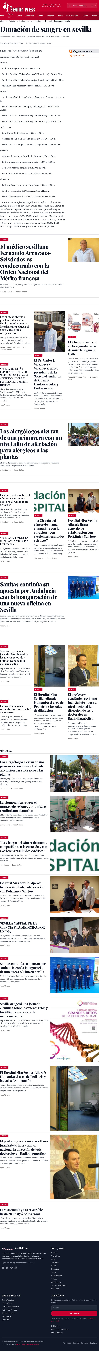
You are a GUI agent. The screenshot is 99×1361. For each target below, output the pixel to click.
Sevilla (19, 16)
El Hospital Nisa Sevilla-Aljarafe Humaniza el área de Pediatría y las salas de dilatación (48, 702)
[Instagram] (11, 1268)
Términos (84, 1343)
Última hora (10, 15)
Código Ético (7, 1303)
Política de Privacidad (10, 1307)
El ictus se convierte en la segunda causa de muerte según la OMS (82, 348)
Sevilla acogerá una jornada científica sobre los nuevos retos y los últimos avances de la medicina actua (14, 657)
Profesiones (24, 21)
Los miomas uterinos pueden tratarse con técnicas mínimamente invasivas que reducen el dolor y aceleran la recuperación (14, 325)
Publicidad (55, 1326)
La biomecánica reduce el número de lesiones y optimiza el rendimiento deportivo (15, 500)
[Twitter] (7, 1268)
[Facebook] (3, 1268)
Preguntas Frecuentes (60, 1329)
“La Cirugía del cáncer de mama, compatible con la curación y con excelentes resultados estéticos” (49, 530)
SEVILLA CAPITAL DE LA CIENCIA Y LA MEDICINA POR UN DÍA (14, 541)
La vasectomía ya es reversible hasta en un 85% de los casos (15, 709)
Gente (40, 16)
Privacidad (67, 1343)
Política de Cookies (9, 1310)
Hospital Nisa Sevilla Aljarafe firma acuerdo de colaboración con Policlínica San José (82, 528)
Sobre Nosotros (8, 1300)
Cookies (76, 1343)
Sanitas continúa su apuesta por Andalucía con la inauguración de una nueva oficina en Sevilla (23, 967)
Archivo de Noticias (58, 1285)
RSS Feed (55, 1289)
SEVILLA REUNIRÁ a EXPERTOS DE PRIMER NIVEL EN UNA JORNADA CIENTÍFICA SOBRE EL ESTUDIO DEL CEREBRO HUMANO (14, 377)
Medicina (37, 21)
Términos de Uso (8, 1313)
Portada (12, 21)
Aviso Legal (6, 1316)
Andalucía (30, 16)
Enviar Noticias (57, 1333)
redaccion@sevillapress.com (27, 1344)
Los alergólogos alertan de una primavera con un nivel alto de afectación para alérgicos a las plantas (22, 768)
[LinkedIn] (16, 1268)
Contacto (5, 1320)
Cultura (85, 16)
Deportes (50, 16)
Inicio (2, 21)
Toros (60, 16)
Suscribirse (74, 1313)
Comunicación (72, 16)
